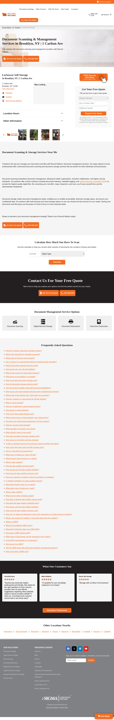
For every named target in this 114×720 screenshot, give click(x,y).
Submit (91, 663)
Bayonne (64, 634)
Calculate (57, 264)
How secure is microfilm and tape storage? (22, 443)
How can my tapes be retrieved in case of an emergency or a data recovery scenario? (39, 517)
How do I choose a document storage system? (24, 354)
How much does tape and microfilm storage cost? (25, 450)
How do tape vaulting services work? (20, 469)
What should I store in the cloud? (18, 435)
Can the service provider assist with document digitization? (28, 391)
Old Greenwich (21, 634)
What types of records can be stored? (20, 361)
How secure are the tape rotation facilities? (22, 510)
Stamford (45, 634)
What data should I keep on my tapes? (21, 487)
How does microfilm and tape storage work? (23, 439)
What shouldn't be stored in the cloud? (20, 432)
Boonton (97, 634)
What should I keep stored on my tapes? (21, 461)
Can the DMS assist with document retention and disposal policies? (32, 551)
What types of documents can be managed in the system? (28, 540)
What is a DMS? (12, 525)
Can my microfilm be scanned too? (19, 454)
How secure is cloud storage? (17, 413)
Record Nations (6, 27)
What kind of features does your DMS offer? (23, 532)
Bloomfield (76, 634)
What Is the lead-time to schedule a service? (23, 357)
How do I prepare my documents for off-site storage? (26, 402)
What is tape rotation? (14, 495)
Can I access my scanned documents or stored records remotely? (31, 365)
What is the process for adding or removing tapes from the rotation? (32, 521)
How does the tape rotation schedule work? (22, 506)
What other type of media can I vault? (20, 491)
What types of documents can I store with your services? (27, 398)
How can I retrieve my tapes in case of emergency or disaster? (30, 480)
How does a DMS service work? (18, 536)
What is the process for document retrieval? (22, 376)
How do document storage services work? (22, 368)
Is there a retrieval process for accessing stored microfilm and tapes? (32, 447)
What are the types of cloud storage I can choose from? (27, 421)
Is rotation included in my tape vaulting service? (24, 484)
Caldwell (107, 634)
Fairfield (87, 634)
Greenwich (8, 634)
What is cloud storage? (14, 406)
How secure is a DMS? (14, 547)
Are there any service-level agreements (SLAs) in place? (27, 424)
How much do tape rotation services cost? (22, 514)
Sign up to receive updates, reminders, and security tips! (87, 659)
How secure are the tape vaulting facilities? (22, 473)
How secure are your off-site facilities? (20, 372)
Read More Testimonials (57, 613)
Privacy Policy (64, 710)
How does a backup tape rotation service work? (24, 502)
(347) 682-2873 (8, 90)
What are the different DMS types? (19, 528)
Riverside (34, 634)
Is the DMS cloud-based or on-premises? (21, 543)
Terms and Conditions (52, 710)
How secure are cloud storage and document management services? (32, 395)
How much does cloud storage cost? (20, 417)
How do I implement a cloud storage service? (23, 409)
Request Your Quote (93, 114)
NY (13, 27)
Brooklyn (17, 27)
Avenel (55, 634)
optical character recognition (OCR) (93, 182)
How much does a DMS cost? (17, 554)
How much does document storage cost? (21, 383)
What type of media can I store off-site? (21, 458)
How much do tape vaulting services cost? (22, 476)
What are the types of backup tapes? (20, 499)
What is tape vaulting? (14, 465)
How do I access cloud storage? (18, 428)
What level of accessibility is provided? (21, 380)
